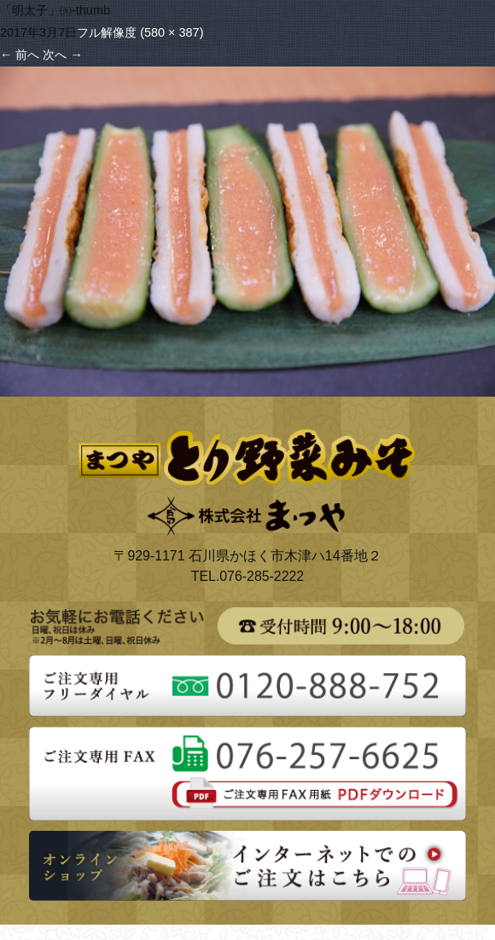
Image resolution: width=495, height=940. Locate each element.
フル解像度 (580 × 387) (140, 32)
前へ (19, 54)
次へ (62, 54)
